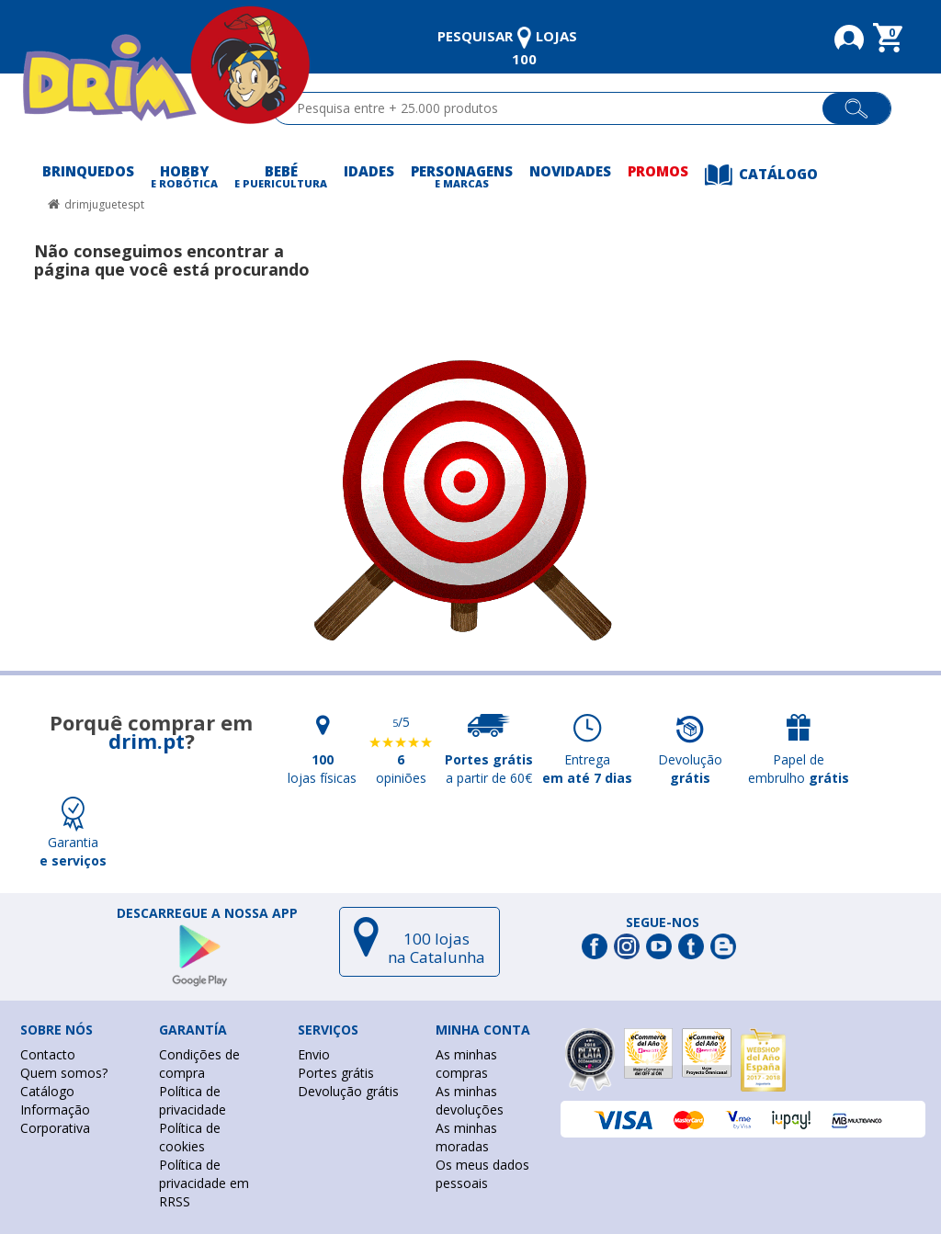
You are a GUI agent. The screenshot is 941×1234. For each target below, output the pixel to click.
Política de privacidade (192, 1100)
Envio (314, 1054)
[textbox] (555, 108)
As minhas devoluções (470, 1100)
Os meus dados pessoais (482, 1174)
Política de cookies (190, 1137)
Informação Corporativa (55, 1119)
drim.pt (146, 740)
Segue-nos (662, 922)
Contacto (47, 1054)
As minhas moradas (466, 1137)
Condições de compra (199, 1063)
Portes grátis (336, 1072)
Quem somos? (64, 1072)
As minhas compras (466, 1063)
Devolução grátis (348, 1091)
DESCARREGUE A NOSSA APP (207, 913)
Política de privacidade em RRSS (204, 1183)
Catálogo (47, 1091)
